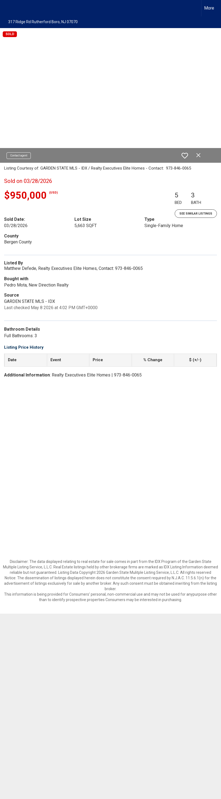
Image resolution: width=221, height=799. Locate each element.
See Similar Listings (195, 213)
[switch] (185, 155)
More (209, 8)
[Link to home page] (7, 8)
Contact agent (18, 155)
